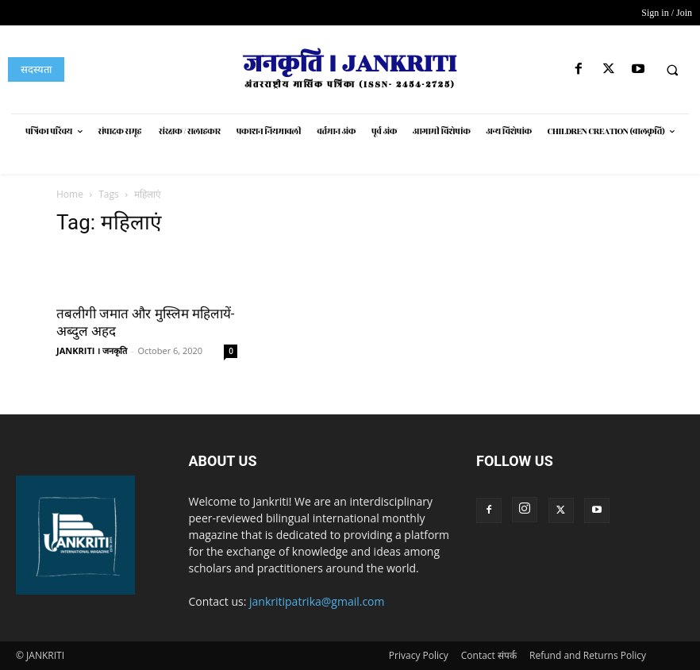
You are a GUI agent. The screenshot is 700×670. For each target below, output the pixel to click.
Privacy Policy (418, 655)
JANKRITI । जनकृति (91, 350)
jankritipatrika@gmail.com (317, 601)
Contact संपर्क (489, 655)
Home (69, 194)
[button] (672, 70)
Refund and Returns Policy (587, 655)
